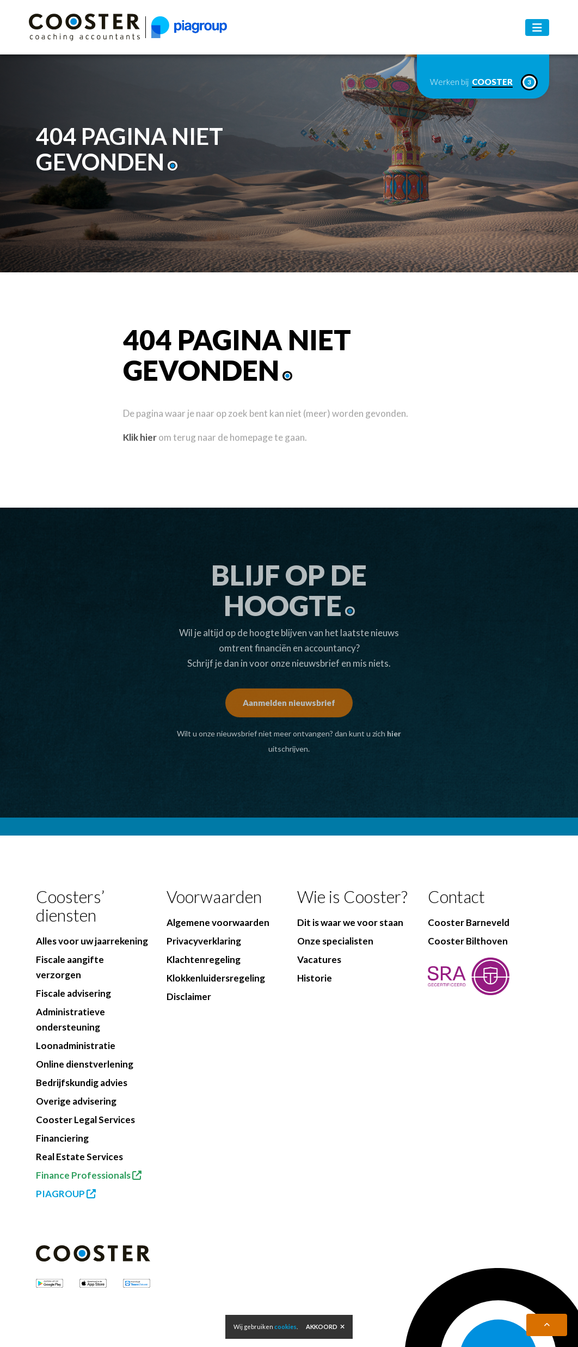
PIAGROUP (66, 1193)
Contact (456, 897)
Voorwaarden (214, 897)
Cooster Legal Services (85, 1119)
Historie (314, 978)
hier (394, 733)
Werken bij (483, 82)
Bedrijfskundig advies (81, 1082)
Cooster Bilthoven (468, 941)
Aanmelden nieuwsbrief (289, 703)
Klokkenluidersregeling (216, 978)
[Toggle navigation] (537, 27)
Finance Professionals (89, 1175)
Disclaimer (189, 996)
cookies (285, 1326)
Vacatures (319, 959)
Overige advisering (76, 1101)
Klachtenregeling (204, 959)
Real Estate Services (79, 1156)
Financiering (62, 1138)
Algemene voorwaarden (218, 922)
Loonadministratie (75, 1045)
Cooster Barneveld (468, 922)
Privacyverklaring (204, 941)
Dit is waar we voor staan (350, 922)
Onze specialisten (335, 941)
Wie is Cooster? (352, 897)
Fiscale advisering (73, 993)
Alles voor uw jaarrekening (92, 941)
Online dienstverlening (84, 1064)
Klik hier (140, 452)
